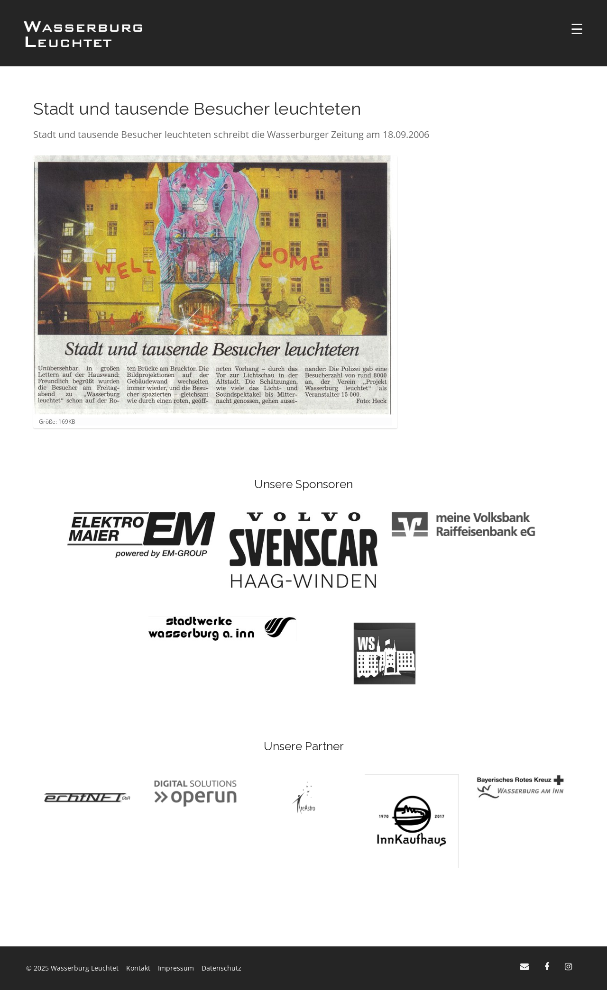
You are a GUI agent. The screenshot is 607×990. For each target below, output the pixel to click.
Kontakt (138, 967)
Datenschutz (221, 967)
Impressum (176, 967)
